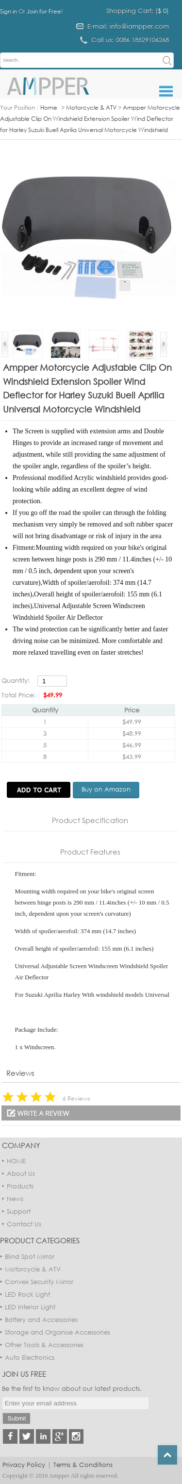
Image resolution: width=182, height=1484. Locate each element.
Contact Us (24, 1224)
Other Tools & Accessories (44, 1345)
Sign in (8, 11)
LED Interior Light (30, 1307)
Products (20, 1186)
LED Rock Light (27, 1294)
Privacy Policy (23, 1464)
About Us (21, 1173)
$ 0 (162, 11)
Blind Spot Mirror (29, 1256)
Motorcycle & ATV (91, 107)
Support (19, 1211)
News (15, 1199)
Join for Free (44, 11)
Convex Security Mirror (39, 1282)
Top (167, 1455)
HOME (16, 1161)
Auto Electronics (29, 1357)
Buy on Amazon (106, 789)
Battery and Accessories (41, 1319)
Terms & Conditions (83, 1464)
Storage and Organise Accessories (57, 1332)
